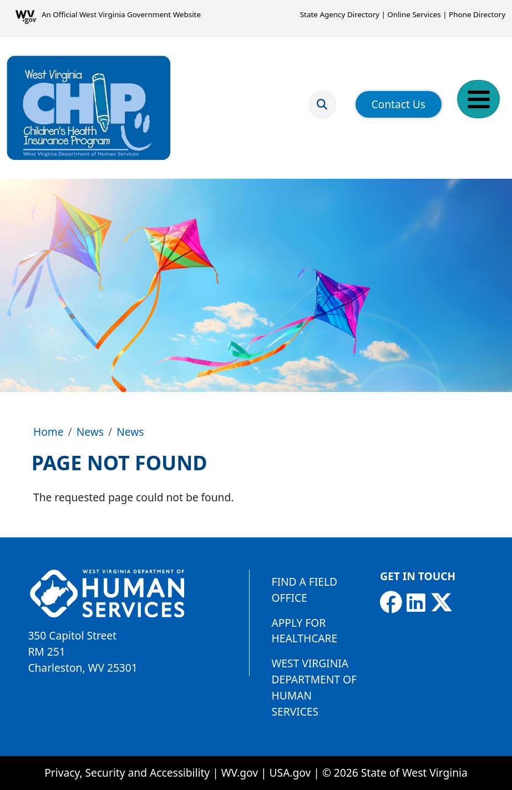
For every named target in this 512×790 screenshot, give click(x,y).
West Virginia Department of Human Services (314, 687)
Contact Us (398, 104)
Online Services (413, 14)
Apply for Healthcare (305, 630)
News (90, 431)
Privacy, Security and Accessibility (127, 772)
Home (48, 431)
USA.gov (290, 772)
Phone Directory (477, 14)
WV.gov (239, 772)
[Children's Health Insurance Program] (89, 108)
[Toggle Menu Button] (478, 99)
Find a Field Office (304, 589)
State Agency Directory (339, 14)
